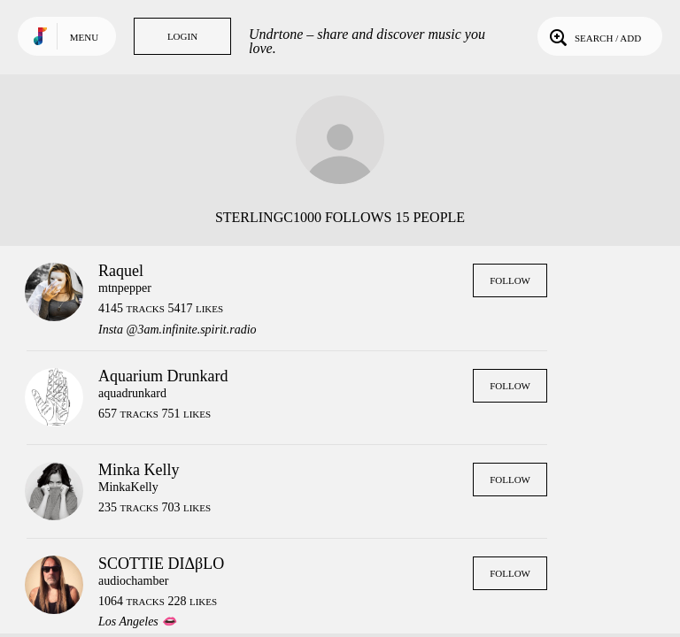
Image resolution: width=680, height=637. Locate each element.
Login (182, 36)
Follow (510, 280)
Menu (84, 37)
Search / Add (593, 36)
